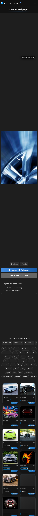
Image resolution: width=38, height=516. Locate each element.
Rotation (8, 369)
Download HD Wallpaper (19, 270)
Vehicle (17, 377)
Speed (30, 369)
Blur (28, 353)
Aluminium (25, 349)
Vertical (25, 377)
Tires (20, 373)
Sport (8, 373)
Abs (10, 349)
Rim (27, 365)
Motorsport (22, 361)
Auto (33, 349)
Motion (13, 361)
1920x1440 (18, 343)
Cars (4, 349)
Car (34, 353)
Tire (14, 373)
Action (17, 349)
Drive (23, 357)
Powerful (5, 365)
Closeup (7, 357)
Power (31, 361)
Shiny (23, 369)
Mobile (24, 264)
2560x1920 (29, 343)
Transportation (7, 377)
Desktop (14, 264)
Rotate (33, 365)
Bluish (22, 353)
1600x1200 (7, 343)
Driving (30, 357)
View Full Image (28, 57)
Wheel (33, 377)
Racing (20, 365)
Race (13, 365)
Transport (29, 373)
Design (16, 357)
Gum (6, 361)
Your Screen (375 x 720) (19, 275)
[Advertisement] (19, 33)
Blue (15, 353)
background (6, 353)
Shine (16, 369)
